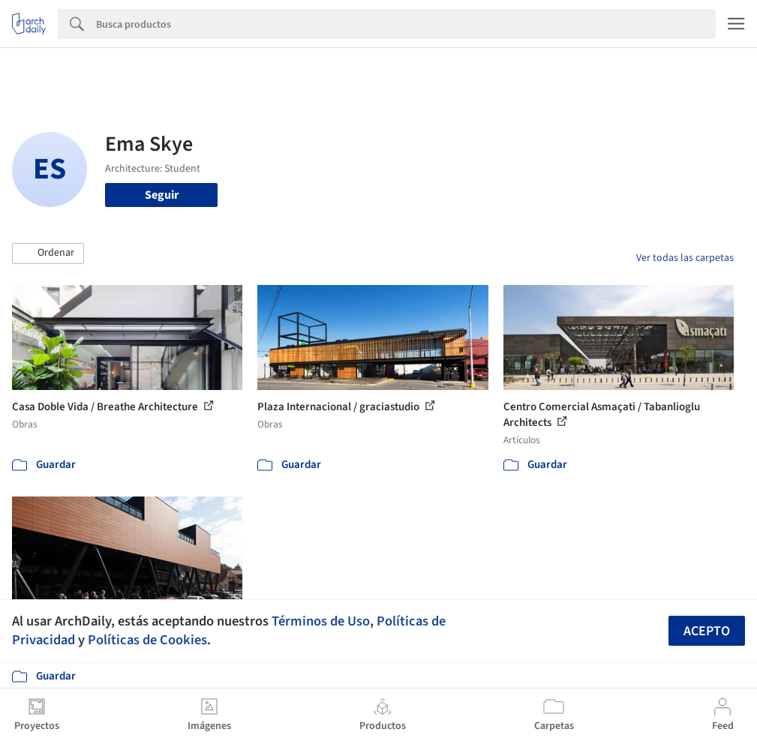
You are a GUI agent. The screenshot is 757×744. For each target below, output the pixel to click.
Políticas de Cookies (147, 640)
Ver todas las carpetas (685, 258)
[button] (48, 253)
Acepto (706, 631)
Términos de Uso (321, 621)
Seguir (162, 195)
